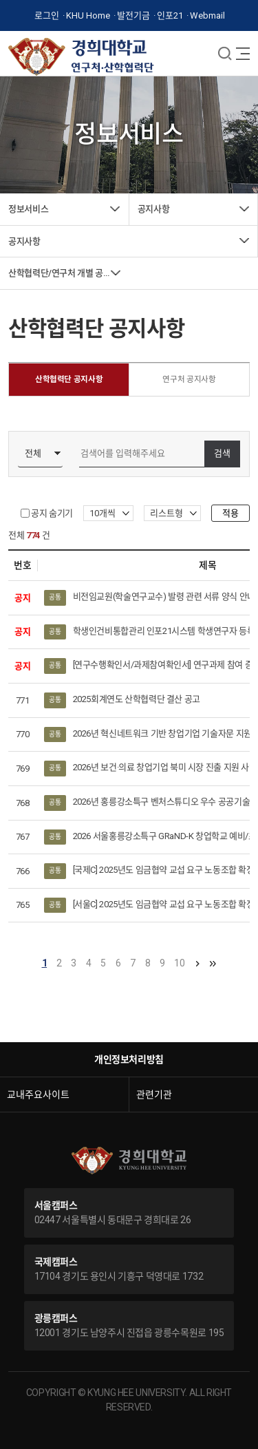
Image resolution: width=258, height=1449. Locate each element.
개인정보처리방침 (129, 1059)
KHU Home (88, 15)
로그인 (46, 15)
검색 (222, 454)
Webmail (207, 15)
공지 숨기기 (52, 513)
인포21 (170, 15)
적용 (230, 513)
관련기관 (154, 1094)
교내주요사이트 (38, 1094)
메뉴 (225, 53)
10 (179, 963)
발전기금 (133, 15)
